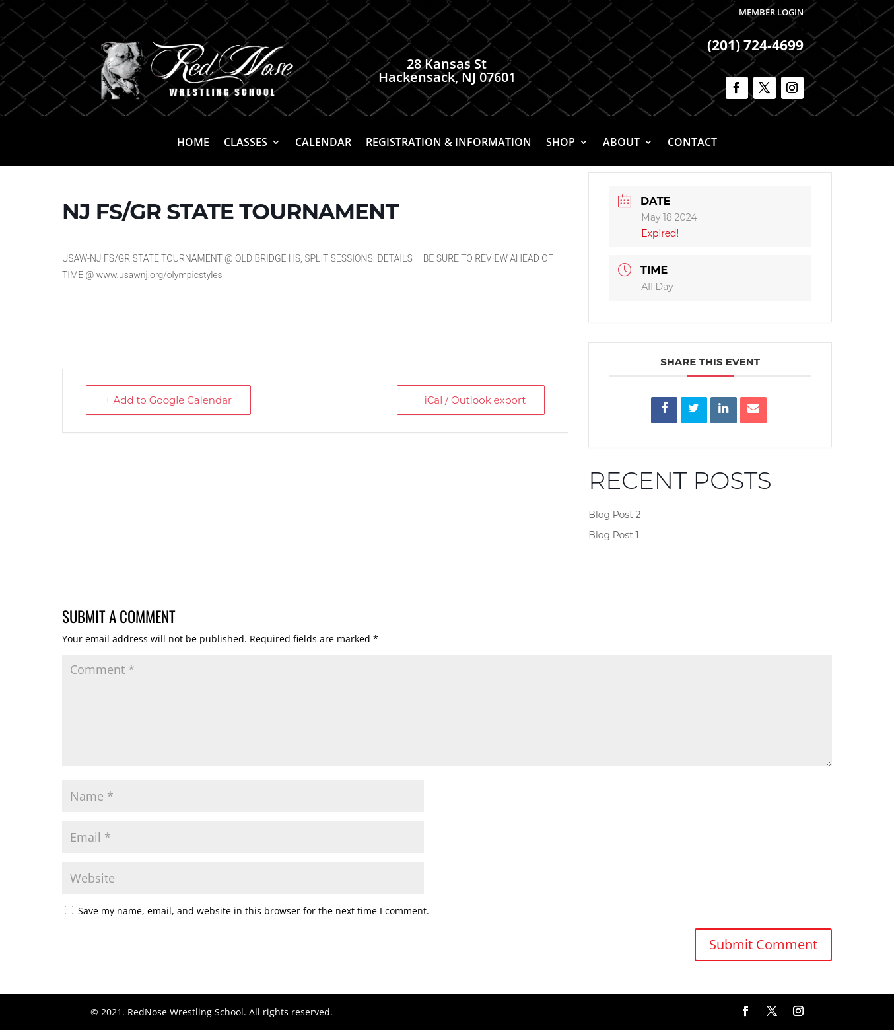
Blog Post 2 (614, 515)
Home (193, 143)
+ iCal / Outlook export (471, 400)
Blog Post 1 (613, 535)
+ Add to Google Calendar (168, 400)
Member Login (771, 12)
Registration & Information (449, 143)
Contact (692, 143)
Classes (245, 143)
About (621, 143)
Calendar (323, 143)
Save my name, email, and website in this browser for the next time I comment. (253, 910)
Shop (560, 143)
